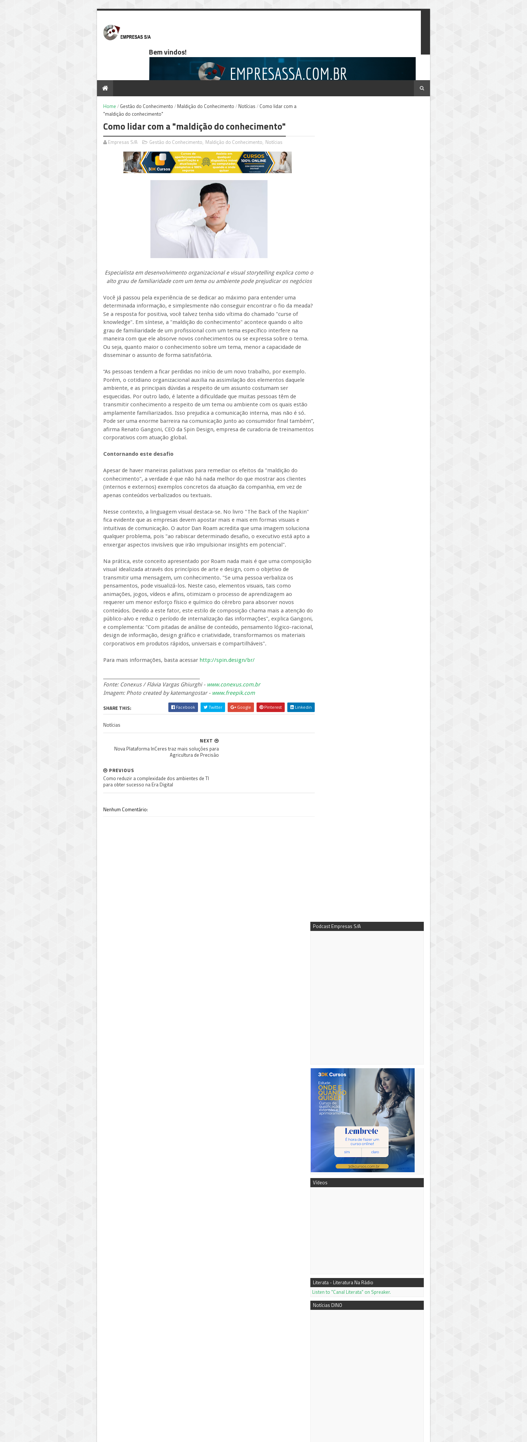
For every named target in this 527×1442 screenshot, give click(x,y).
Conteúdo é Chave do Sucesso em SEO (387, 1175)
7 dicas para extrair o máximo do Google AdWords (374, 1060)
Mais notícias (338, 1031)
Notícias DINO (341, 1329)
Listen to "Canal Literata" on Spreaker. (364, 447)
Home (97, 81)
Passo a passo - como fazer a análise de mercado (391, 1227)
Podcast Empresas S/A (350, 1297)
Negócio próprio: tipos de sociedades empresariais (391, 1201)
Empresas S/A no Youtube (353, 1321)
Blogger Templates (166, 1433)
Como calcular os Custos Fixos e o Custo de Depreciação (155, 1356)
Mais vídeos (366, 1031)
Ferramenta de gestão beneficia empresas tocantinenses (370, 1254)
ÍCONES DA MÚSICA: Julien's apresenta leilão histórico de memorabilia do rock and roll (377, 810)
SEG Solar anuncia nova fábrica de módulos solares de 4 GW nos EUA (371, 974)
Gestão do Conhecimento (134, 81)
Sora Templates (127, 1433)
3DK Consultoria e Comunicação (360, 1313)
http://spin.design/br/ (214, 618)
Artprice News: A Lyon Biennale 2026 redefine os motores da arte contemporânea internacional (376, 835)
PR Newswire (340, 1337)
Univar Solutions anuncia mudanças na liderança (376, 954)
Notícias (234, 81)
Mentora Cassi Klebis (348, 1305)
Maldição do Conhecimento (193, 81)
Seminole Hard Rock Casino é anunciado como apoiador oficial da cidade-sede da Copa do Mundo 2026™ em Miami (375, 900)
